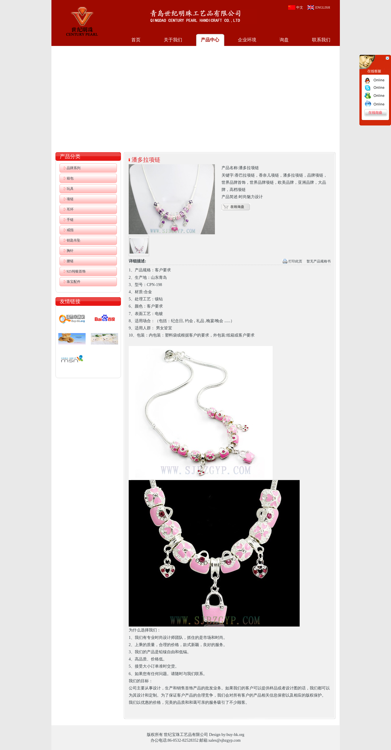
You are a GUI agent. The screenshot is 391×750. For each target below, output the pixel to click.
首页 (135, 39)
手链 (70, 220)
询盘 (284, 39)
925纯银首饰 (76, 271)
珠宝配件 (73, 282)
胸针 (70, 251)
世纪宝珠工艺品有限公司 (82, 20)
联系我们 (321, 39)
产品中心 (210, 39)
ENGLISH (322, 7)
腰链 (70, 261)
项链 (70, 199)
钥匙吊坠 (73, 240)
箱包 (70, 178)
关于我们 (173, 39)
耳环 (70, 209)
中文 (299, 7)
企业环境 (247, 39)
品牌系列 (73, 168)
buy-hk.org (235, 734)
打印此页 (295, 261)
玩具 (70, 189)
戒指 (70, 230)
